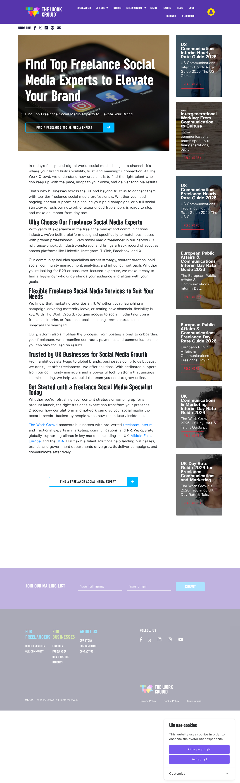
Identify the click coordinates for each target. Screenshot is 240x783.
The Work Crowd (43, 425)
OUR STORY (86, 640)
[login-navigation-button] (211, 12)
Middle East (141, 436)
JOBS (192, 9)
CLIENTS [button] (100, 8)
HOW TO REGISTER (35, 646)
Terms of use (194, 701)
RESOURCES (188, 17)
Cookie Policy (171, 701)
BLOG (180, 9)
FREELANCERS (84, 9)
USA (60, 441)
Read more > (192, 84)
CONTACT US (86, 651)
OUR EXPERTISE (88, 646)
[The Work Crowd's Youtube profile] (180, 640)
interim (146, 425)
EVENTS (167, 9)
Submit (190, 586)
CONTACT (171, 17)
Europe (35, 441)
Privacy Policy (148, 701)
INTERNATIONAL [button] (134, 8)
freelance (131, 425)
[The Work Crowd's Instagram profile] (170, 640)
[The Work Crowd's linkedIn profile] (160, 640)
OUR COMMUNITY (34, 651)
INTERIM (117, 8)
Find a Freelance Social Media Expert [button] (64, 127)
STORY (153, 9)
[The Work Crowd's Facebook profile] (141, 640)
